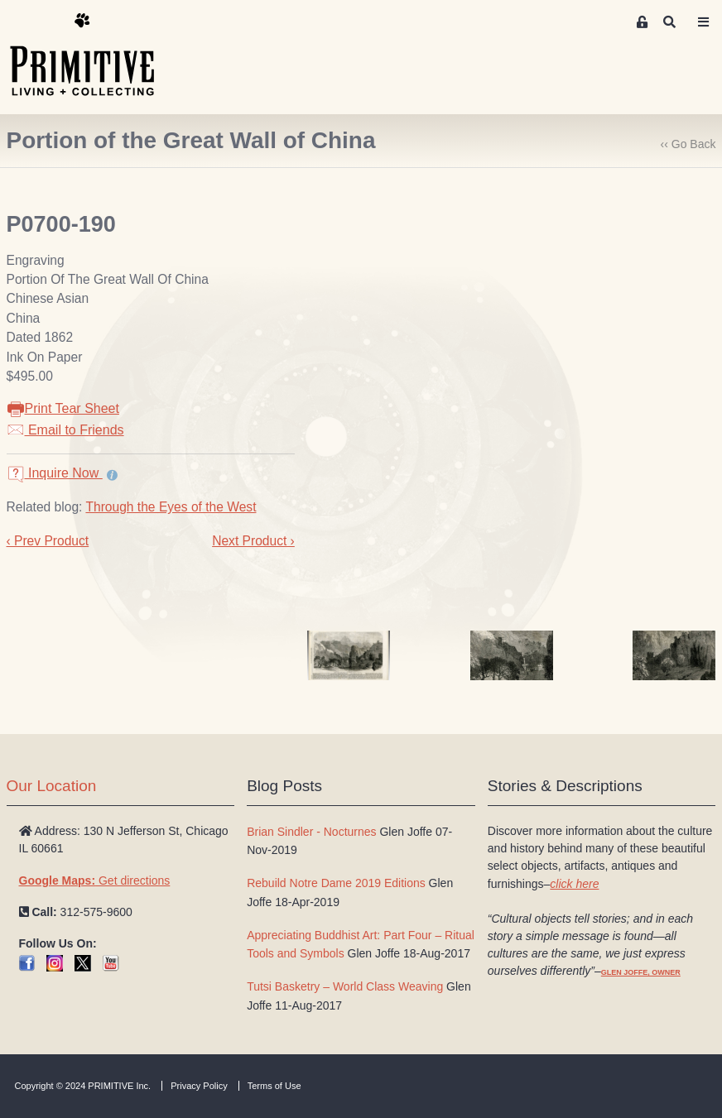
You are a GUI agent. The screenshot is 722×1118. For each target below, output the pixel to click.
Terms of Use (274, 1086)
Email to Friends (65, 430)
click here (574, 883)
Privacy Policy (199, 1086)
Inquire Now (55, 473)
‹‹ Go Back (688, 144)
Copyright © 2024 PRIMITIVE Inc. (83, 1086)
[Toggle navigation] (703, 22)
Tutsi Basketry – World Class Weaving (345, 986)
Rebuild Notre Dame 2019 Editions (336, 883)
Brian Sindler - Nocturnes (311, 831)
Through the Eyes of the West (170, 507)
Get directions (95, 880)
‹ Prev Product (48, 541)
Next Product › (253, 541)
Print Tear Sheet (63, 408)
